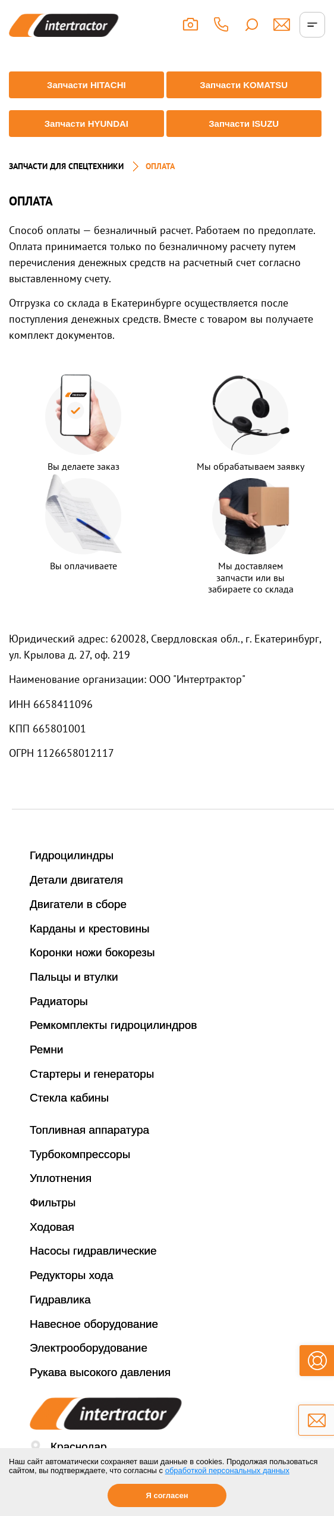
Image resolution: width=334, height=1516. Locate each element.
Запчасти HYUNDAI (86, 123)
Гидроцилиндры (72, 855)
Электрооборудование (88, 1348)
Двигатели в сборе (78, 904)
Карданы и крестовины (90, 928)
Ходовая (52, 1227)
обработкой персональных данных (227, 1470)
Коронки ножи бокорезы (92, 952)
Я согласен (167, 1495)
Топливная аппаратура (89, 1130)
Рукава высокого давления (100, 1372)
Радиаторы (59, 1001)
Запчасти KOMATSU (244, 85)
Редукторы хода (72, 1275)
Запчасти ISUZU (244, 123)
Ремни (47, 1049)
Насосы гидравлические (93, 1250)
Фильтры (52, 1202)
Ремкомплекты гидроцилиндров (113, 1025)
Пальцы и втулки (74, 977)
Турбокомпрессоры (80, 1154)
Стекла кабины (69, 1097)
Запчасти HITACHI (86, 85)
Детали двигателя (76, 880)
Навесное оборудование (94, 1324)
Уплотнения (61, 1178)
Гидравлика (60, 1299)
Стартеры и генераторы (92, 1074)
